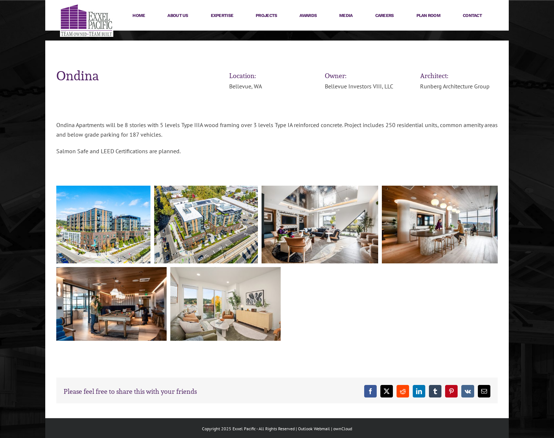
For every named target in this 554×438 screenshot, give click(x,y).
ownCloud (342, 428)
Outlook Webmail (314, 428)
